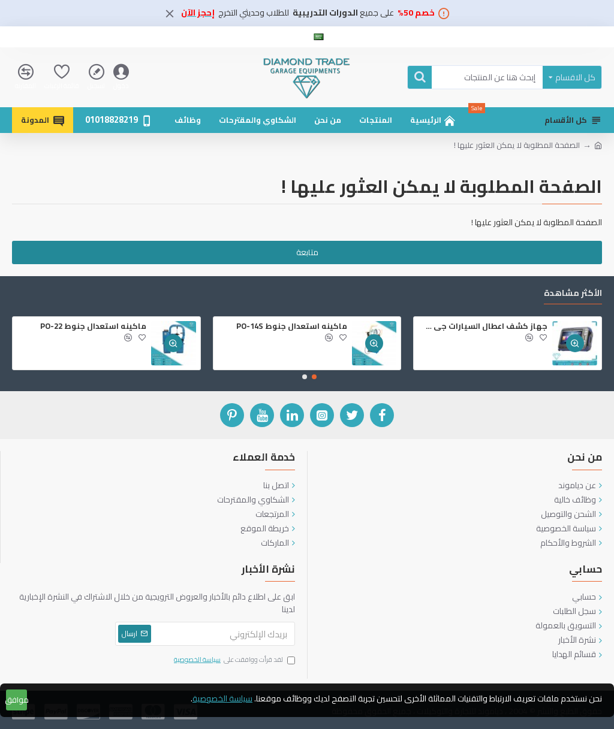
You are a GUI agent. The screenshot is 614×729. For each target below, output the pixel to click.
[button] (314, 376)
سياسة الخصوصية (222, 698)
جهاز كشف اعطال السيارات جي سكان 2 (482, 326)
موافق (16, 699)
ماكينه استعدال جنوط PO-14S (291, 326)
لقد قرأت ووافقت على (233, 660)
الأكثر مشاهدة (573, 294)
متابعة (307, 252)
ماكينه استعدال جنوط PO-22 (93, 326)
